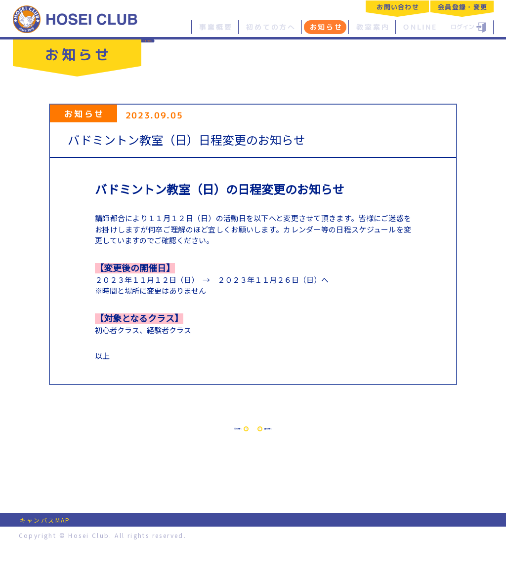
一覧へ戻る (174, 47)
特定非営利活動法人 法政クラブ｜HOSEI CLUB (75, 18)
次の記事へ (334, 441)
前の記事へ (172, 441)
